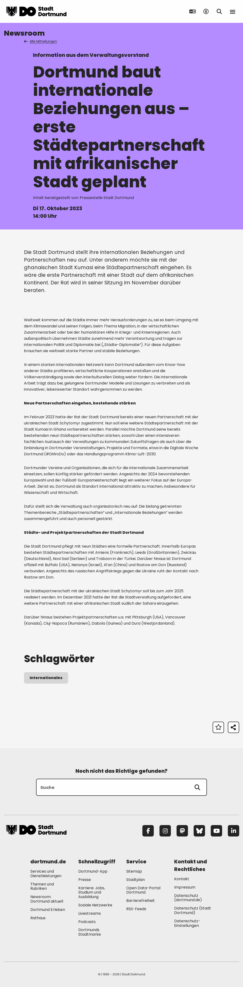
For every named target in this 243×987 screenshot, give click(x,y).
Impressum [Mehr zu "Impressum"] (184, 887)
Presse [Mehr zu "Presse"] (84, 879)
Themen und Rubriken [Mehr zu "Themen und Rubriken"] (42, 886)
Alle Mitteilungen (40, 41)
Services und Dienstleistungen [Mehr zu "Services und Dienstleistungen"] (45, 874)
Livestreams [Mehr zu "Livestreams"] (89, 913)
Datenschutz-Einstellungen (187, 923)
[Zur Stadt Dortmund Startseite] (36, 11)
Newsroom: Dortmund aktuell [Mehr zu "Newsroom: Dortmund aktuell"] (46, 899)
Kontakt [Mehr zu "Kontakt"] (181, 879)
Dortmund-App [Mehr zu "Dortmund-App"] (92, 871)
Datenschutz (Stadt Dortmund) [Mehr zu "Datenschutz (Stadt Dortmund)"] (192, 910)
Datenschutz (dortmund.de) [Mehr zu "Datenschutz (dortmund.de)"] (188, 898)
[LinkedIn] (233, 830)
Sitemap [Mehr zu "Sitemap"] (134, 871)
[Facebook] (148, 830)
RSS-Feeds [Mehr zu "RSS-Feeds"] (136, 909)
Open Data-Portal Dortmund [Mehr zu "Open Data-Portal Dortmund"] (143, 890)
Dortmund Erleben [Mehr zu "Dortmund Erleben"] (47, 909)
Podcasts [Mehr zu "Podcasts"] (87, 921)
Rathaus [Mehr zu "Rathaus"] (38, 918)
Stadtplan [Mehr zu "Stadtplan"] (135, 879)
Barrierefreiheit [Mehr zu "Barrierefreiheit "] (140, 900)
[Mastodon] (182, 830)
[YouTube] (216, 830)
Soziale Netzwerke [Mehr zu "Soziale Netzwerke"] (95, 905)
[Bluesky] (199, 830)
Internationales (46, 678)
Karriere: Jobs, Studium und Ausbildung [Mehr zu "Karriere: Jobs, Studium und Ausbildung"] (91, 892)
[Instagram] (165, 830)
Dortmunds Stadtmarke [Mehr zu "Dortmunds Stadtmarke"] (89, 932)
